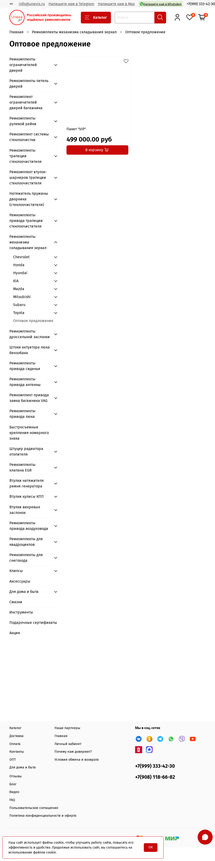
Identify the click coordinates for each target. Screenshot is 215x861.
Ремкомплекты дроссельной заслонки (29, 334)
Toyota (18, 313)
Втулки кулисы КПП (26, 496)
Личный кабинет (68, 744)
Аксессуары (19, 581)
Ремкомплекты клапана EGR (22, 467)
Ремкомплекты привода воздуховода (28, 526)
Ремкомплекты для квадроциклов (26, 542)
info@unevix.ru (32, 4)
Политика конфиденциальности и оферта (42, 816)
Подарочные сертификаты (33, 622)
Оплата (14, 744)
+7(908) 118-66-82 (155, 777)
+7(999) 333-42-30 (201, 4)
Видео (14, 792)
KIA (16, 281)
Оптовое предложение (33, 320)
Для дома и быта (24, 591)
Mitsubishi (22, 297)
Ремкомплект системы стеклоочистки (29, 137)
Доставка (16, 736)
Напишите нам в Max (116, 4)
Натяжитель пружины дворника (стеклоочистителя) (28, 199)
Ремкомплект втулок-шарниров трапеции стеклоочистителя (28, 177)
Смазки (15, 602)
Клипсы (16, 571)
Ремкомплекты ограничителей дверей (23, 65)
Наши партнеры (67, 728)
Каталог (96, 17)
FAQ (12, 800)
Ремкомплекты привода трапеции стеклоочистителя (26, 220)
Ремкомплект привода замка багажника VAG (29, 398)
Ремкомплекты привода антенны (25, 382)
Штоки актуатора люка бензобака (29, 350)
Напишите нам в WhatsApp (161, 4)
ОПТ (12, 760)
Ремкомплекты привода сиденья (24, 366)
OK (151, 847)
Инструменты (21, 612)
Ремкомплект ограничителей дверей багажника (26, 102)
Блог (12, 784)
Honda (18, 265)
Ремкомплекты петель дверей (28, 84)
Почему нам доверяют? (73, 752)
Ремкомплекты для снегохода (26, 558)
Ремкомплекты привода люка (22, 414)
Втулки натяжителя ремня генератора (26, 483)
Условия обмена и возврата (77, 760)
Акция (14, 633)
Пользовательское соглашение (33, 808)
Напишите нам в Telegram (71, 4)
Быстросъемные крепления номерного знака (29, 433)
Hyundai (20, 273)
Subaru (19, 305)
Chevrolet (21, 257)
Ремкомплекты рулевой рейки (22, 121)
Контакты (16, 752)
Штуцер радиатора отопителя (26, 451)
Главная (16, 32)
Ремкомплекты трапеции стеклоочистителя (25, 156)
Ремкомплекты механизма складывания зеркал (74, 32)
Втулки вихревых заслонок (24, 510)
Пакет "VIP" (76, 129)
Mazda (18, 289)
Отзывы (15, 776)
